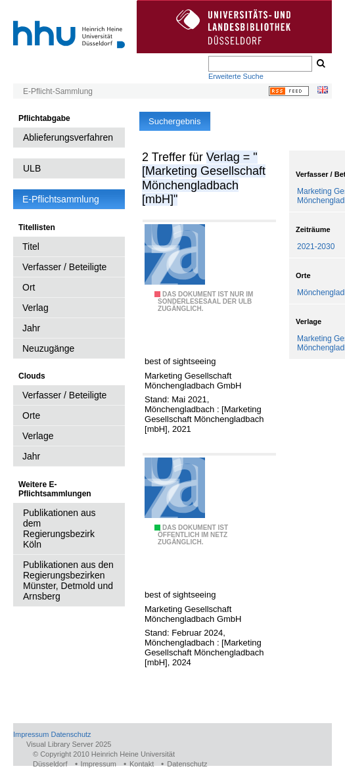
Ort (28, 287)
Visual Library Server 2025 (68, 744)
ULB (32, 168)
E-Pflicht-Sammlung (58, 91)
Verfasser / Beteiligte (64, 267)
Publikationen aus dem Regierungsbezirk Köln (59, 529)
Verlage (37, 436)
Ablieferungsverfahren (68, 137)
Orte (31, 415)
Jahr (31, 328)
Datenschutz (71, 734)
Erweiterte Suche (236, 76)
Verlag (35, 307)
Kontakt (141, 764)
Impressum (31, 734)
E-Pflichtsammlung (60, 199)
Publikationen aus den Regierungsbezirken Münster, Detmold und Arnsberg (68, 580)
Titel (30, 246)
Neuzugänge (48, 348)
